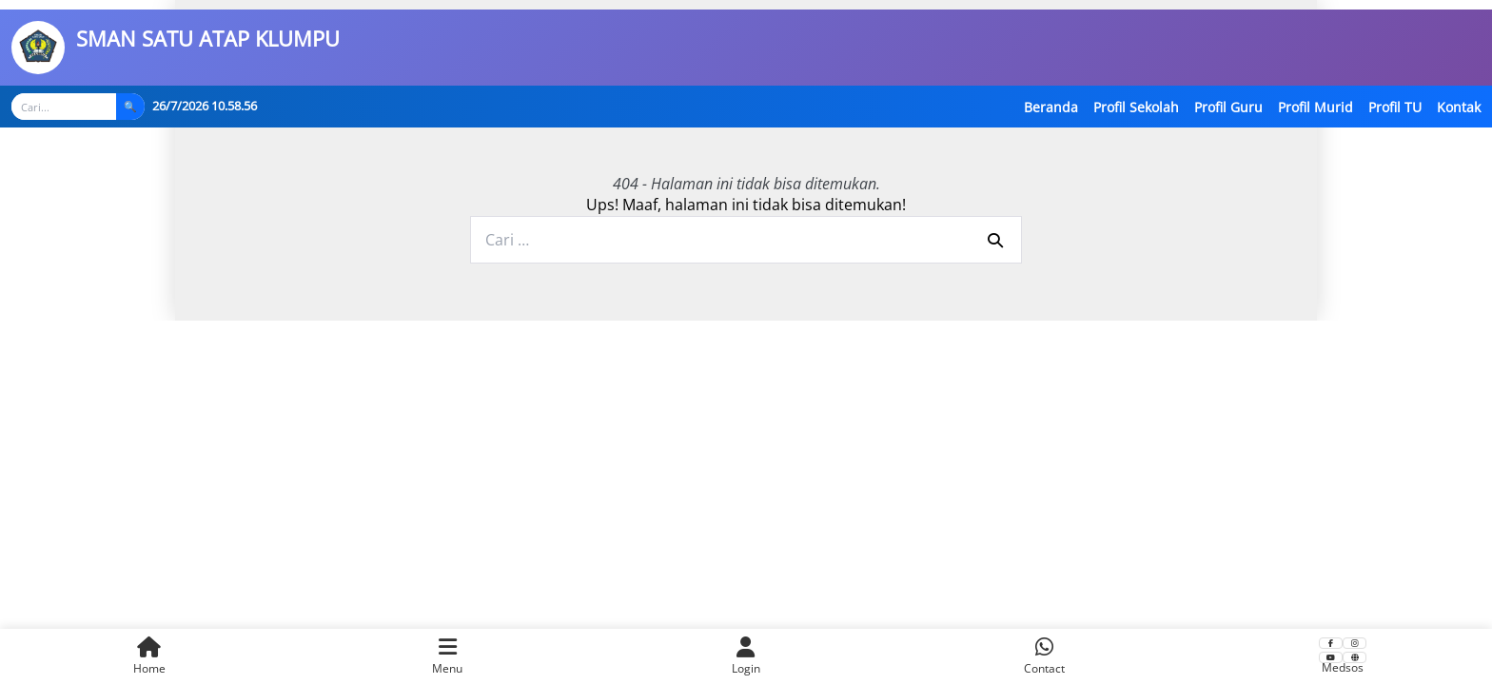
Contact (1044, 656)
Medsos (1342, 656)
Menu (447, 656)
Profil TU (1395, 107)
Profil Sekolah (1136, 107)
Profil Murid (1315, 107)
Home (149, 656)
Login (746, 656)
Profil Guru (1228, 107)
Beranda (1051, 107)
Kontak (1459, 107)
